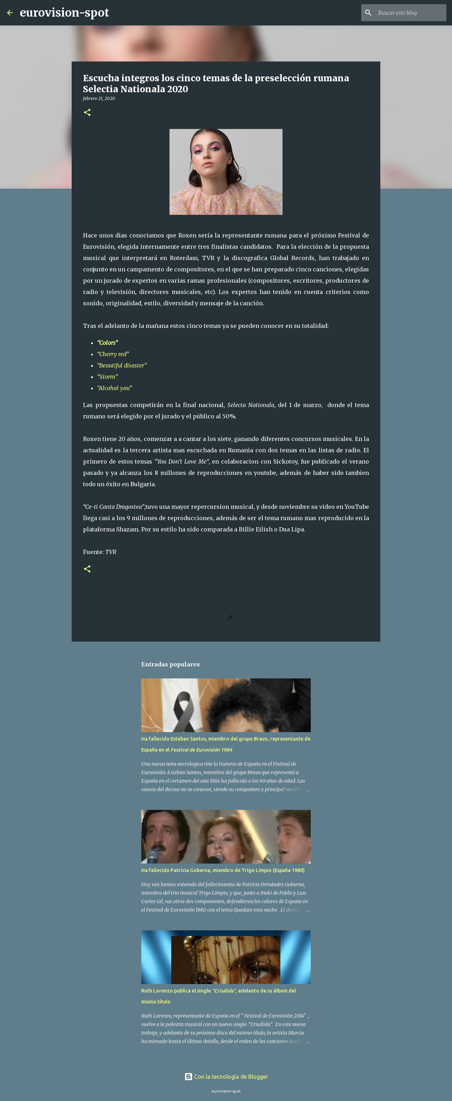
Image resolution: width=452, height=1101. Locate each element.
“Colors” (107, 342)
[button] (87, 113)
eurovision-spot (64, 13)
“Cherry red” (113, 354)
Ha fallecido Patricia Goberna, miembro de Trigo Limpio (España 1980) (223, 870)
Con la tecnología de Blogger (226, 1076)
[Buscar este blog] (409, 12)
